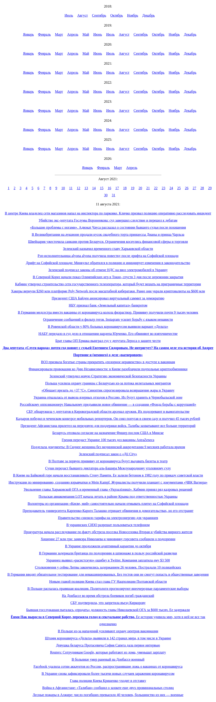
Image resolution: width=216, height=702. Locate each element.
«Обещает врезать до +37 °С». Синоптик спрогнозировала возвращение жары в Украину (108, 390)
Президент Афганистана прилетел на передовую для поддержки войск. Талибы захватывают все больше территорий (108, 426)
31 (113, 195)
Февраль (44, 34)
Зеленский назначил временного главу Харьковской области (108, 249)
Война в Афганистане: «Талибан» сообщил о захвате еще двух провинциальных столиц (108, 688)
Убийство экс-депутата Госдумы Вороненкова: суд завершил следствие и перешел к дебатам (108, 220)
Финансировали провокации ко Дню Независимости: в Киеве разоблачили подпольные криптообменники (108, 369)
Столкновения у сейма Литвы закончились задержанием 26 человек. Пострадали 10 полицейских (108, 567)
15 (101, 188)
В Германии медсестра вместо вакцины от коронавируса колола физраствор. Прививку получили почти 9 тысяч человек (108, 312)
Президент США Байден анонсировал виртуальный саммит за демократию (108, 298)
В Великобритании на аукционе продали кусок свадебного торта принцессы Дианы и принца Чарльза (108, 234)
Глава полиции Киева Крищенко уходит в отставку (108, 681)
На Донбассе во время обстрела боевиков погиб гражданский (108, 596)
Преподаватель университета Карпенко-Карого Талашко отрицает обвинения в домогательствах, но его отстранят (108, 511)
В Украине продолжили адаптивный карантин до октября (108, 546)
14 (94, 188)
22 (155, 188)
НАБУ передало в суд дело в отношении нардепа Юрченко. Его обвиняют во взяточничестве (108, 334)
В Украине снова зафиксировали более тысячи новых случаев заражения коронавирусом (108, 673)
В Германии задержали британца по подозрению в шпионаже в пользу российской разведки (108, 553)
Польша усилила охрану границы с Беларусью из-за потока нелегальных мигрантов (108, 383)
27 (194, 188)
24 (171, 188)
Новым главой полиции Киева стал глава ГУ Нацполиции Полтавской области (108, 581)
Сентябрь (99, 15)
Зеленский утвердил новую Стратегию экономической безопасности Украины (107, 376)
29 (210, 188)
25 (179, 188)
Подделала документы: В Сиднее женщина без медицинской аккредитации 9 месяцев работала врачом (108, 447)
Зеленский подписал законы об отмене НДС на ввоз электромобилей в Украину (108, 270)
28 (202, 188)
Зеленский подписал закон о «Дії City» (108, 454)
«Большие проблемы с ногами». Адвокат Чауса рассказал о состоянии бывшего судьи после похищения (108, 227)
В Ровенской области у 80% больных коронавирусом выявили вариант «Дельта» (108, 326)
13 (86, 188)
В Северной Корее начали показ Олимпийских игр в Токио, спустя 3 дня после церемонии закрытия (108, 277)
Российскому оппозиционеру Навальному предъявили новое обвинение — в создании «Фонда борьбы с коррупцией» (108, 404)
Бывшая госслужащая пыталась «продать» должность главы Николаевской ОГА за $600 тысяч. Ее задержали (108, 610)
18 (125, 188)
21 (148, 188)
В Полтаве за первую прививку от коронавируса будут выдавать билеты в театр (108, 461)
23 (163, 188)
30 (106, 195)
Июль (68, 15)
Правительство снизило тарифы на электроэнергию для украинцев (108, 518)
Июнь (97, 34)
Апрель (72, 34)
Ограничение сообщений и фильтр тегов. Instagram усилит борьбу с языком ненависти (108, 319)
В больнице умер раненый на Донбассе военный (108, 659)
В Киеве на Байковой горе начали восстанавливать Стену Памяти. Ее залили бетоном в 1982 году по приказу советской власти (108, 475)
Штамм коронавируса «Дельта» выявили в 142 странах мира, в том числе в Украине (108, 638)
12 (78, 188)
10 (63, 188)
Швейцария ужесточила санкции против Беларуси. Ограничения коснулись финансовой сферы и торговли (108, 241)
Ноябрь (132, 15)
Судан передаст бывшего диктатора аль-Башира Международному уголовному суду (108, 468)
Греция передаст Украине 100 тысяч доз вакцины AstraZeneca (108, 440)
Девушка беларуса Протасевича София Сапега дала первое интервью (108, 645)
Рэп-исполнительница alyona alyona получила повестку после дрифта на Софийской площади (108, 256)
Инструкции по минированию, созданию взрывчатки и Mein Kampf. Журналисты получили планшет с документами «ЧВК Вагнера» (108, 482)
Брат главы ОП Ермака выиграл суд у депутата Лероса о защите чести (108, 341)
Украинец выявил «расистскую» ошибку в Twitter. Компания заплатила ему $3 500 (108, 560)
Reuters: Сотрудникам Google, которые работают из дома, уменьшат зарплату (108, 652)
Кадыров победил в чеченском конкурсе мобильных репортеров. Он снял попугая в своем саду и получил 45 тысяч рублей (108, 418)
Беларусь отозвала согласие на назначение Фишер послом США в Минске (108, 433)
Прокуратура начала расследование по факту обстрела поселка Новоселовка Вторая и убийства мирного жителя (108, 532)
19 (132, 188)
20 (140, 188)
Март (59, 34)
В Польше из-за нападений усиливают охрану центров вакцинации (108, 631)
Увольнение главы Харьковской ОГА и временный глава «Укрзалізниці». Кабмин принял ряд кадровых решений (108, 489)
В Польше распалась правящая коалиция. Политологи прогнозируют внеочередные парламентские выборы (108, 588)
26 (186, 188)
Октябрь (116, 15)
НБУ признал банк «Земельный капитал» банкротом (108, 305)
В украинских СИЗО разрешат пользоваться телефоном (108, 525)
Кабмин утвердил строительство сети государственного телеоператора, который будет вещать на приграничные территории (108, 284)
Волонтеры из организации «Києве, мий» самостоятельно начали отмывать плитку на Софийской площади (108, 503)
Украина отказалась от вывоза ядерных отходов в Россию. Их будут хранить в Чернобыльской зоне (108, 397)
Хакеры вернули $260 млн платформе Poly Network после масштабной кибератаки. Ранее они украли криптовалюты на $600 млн (108, 291)
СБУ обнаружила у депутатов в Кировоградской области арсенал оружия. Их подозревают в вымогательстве (108, 411)
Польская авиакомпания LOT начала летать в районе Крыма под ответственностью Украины (108, 496)
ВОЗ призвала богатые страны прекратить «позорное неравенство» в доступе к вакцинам (108, 362)
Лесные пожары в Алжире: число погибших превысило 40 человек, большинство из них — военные (108, 695)
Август (82, 15)
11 (70, 188)
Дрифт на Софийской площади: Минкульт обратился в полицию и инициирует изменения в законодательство (108, 263)
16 (109, 188)
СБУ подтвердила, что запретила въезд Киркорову (108, 603)
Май (85, 34)
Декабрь (148, 15)
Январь (28, 34)
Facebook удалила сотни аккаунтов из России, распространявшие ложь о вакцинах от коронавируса (108, 666)
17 (117, 188)
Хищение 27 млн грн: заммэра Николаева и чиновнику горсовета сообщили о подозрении (108, 539)
